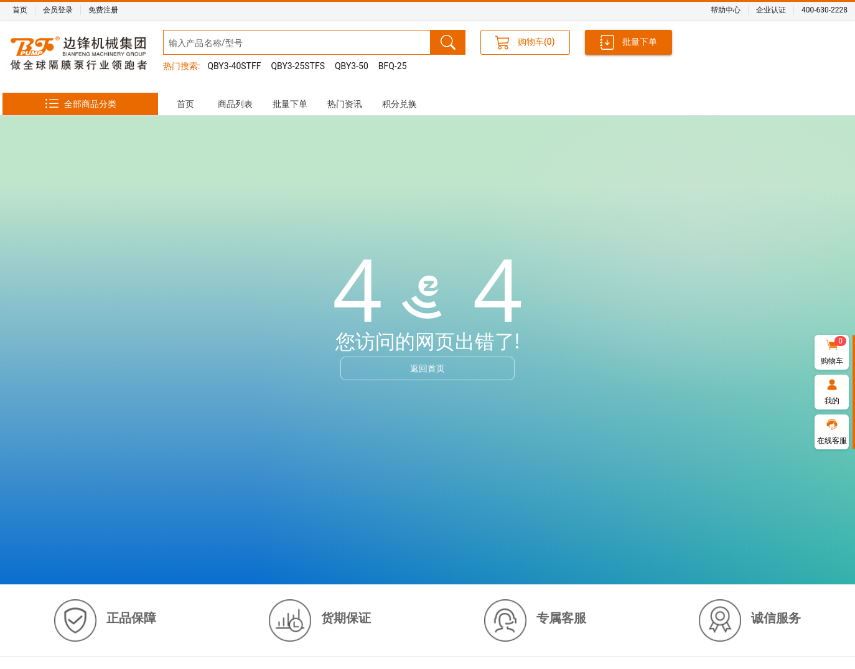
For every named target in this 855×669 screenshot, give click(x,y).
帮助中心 (726, 10)
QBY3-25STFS (298, 66)
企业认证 (771, 10)
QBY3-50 (351, 66)
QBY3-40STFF (234, 66)
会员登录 (58, 10)
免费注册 (103, 10)
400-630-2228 (824, 10)
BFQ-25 (392, 66)
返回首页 (427, 368)
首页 (19, 10)
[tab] (185, 104)
